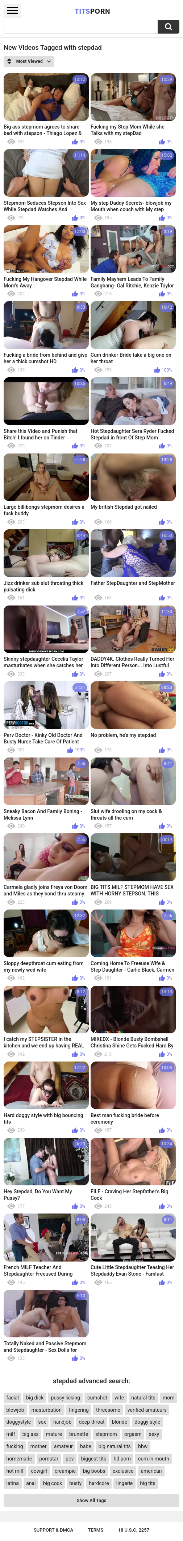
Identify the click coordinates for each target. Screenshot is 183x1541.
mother (38, 1446)
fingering (79, 1410)
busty (75, 1483)
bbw (142, 1446)
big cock (52, 1483)
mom (169, 1398)
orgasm (133, 1434)
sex (42, 1422)
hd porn (121, 1459)
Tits (92, 11)
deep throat (91, 1422)
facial (13, 1398)
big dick (34, 1398)
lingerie (124, 1483)
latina (13, 1483)
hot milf (15, 1471)
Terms (95, 1530)
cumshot (97, 1398)
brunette (78, 1434)
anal (31, 1483)
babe (85, 1446)
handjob (62, 1422)
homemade (19, 1459)
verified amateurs (147, 1410)
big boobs (94, 1471)
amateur (63, 1446)
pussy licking (65, 1398)
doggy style (147, 1422)
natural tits (143, 1398)
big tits (147, 1483)
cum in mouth (153, 1459)
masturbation (47, 1410)
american (151, 1471)
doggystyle (19, 1422)
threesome (108, 1410)
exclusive (123, 1471)
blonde (119, 1422)
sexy (154, 1434)
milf (11, 1434)
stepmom (106, 1434)
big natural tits (115, 1446)
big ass (30, 1434)
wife (119, 1398)
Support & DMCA (53, 1530)
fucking (15, 1446)
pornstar (48, 1459)
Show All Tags (92, 1500)
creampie (65, 1471)
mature (54, 1434)
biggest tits (93, 1459)
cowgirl (39, 1471)
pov (70, 1459)
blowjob (15, 1410)
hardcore (99, 1483)
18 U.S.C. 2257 (134, 1530)
